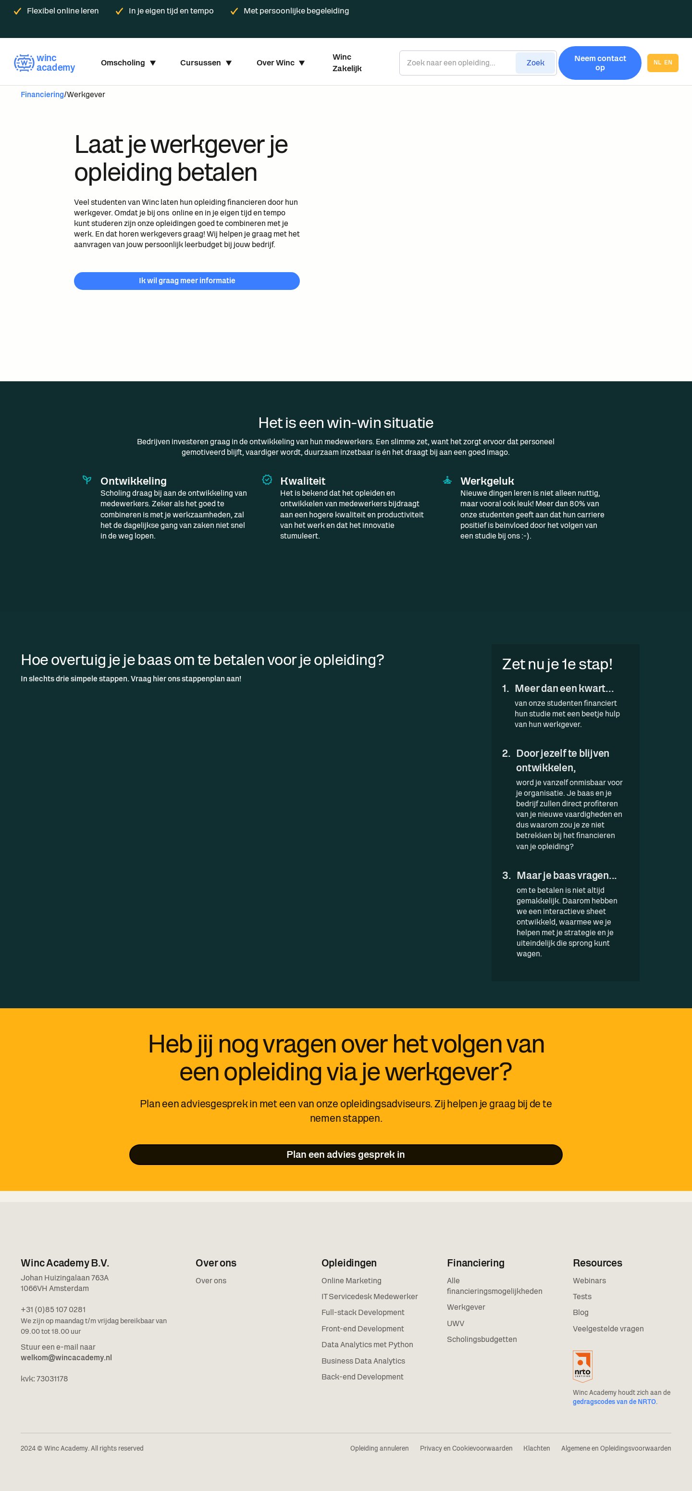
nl (657, 63)
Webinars (589, 1280)
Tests (582, 1296)
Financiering (42, 94)
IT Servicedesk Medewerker (369, 1296)
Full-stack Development (363, 1312)
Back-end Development (362, 1376)
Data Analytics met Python (367, 1344)
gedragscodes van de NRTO (614, 1402)
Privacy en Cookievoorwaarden (466, 1448)
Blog (581, 1312)
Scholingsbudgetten (482, 1339)
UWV (455, 1323)
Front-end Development (362, 1328)
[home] (44, 62)
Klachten (536, 1448)
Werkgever (466, 1307)
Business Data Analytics (363, 1361)
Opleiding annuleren (379, 1448)
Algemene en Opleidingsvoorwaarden (616, 1448)
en (668, 63)
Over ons (211, 1280)
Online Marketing (351, 1280)
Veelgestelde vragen (608, 1328)
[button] (128, 62)
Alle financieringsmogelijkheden (495, 1286)
